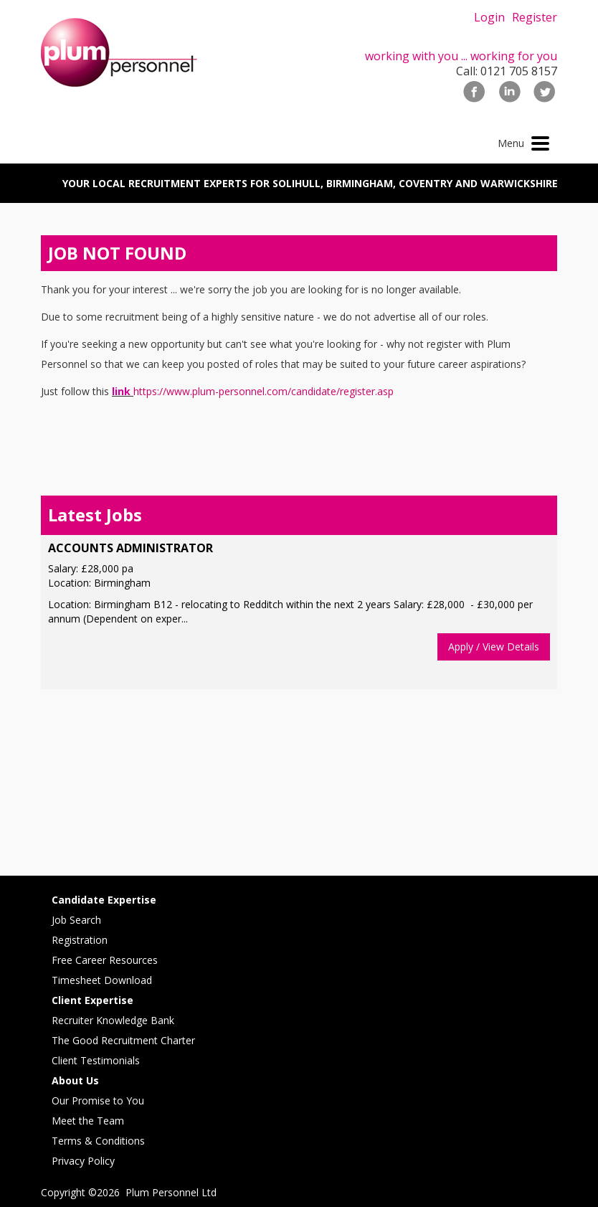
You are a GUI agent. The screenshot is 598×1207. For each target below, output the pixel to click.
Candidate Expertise (104, 900)
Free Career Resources (105, 960)
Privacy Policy (83, 1161)
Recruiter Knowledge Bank (113, 1020)
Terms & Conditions (98, 1140)
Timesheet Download (102, 980)
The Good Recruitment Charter (123, 1040)
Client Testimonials (96, 1060)
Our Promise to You (98, 1100)
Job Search (76, 920)
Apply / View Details (493, 646)
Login (489, 17)
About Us (75, 1080)
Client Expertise (92, 1000)
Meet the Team (88, 1120)
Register (534, 17)
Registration (80, 940)
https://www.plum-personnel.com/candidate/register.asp (263, 391)
